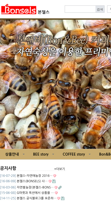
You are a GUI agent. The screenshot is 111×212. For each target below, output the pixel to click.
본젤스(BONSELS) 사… (32, 181)
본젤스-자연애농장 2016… (34, 175)
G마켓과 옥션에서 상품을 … (35, 192)
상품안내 (12, 154)
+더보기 (59, 169)
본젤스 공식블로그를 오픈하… (36, 198)
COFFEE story (74, 154)
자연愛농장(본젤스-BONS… (35, 187)
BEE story (41, 154)
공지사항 (8, 168)
